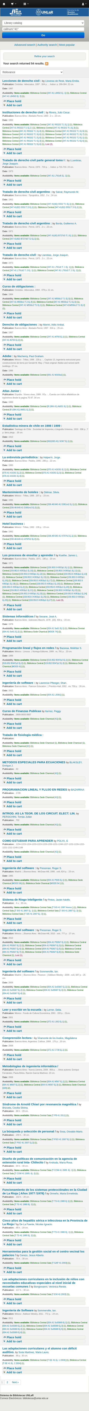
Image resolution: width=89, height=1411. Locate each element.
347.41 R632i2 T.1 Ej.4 (30, 131)
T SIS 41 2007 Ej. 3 (33, 914)
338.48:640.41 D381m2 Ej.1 (60, 504)
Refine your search (44, 56)
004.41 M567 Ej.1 (56, 1081)
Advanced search (24, 44)
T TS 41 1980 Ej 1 (60, 1201)
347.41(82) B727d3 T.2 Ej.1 (22, 239)
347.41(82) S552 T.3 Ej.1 (66, 207)
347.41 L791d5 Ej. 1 (57, 175)
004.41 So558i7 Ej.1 (57, 987)
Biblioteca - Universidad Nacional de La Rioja (4, 4)
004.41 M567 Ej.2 (11, 1085)
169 (4, 1088)
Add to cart (14, 105)
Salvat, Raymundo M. (67, 192)
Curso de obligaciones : (19, 286)
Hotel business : (14, 523)
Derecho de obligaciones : (20, 324)
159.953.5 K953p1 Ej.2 (13, 587)
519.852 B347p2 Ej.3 (54, 663)
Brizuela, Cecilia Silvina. (15, 1107)
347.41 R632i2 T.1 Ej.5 (73, 131)
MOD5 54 (16, 883)
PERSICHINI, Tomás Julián (17, 817)
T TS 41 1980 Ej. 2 (23, 1204)
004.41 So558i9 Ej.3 (53, 1326)
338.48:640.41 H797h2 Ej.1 (60, 536)
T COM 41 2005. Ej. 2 (25, 1173)
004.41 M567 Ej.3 (49, 1085)
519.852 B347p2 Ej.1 (57, 660)
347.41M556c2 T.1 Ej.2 (73, 305)
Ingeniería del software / (19, 971)
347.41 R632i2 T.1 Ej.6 (30, 134)
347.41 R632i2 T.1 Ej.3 (64, 128)
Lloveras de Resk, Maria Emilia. (62, 81)
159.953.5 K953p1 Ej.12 (31, 574)
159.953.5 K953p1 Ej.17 (40, 580)
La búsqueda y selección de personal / (29, 1131)
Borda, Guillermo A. (66, 223)
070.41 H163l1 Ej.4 (11, 476)
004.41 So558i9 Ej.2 (12, 1326)
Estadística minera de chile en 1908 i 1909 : (32, 425)
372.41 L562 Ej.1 (55, 1021)
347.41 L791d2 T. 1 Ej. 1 (59, 267)
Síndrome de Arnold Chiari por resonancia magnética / (40, 1104)
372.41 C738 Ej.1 (56, 1050)
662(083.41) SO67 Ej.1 (58, 441)
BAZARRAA (77, 789)
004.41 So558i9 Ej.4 (12, 1329)
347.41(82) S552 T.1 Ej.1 (59, 204)
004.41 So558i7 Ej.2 (12, 990)
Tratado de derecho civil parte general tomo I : (34, 160)
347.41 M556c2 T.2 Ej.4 (21, 302)
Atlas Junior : (12, 390)
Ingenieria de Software (18, 1310)
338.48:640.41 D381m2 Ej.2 (23, 507)
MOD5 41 (16, 666)
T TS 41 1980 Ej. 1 (61, 1232)
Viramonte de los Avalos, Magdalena (57, 1038)
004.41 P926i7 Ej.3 (51, 945)
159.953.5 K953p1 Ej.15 (34, 577)
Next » (15, 1382)
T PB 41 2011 (58, 1115)
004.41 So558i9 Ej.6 (12, 1332)
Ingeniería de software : (19, 682)
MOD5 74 (52, 631)
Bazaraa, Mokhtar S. (71, 648)
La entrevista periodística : (21, 457)
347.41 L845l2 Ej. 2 (12, 96)
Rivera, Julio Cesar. (59, 112)
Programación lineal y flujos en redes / (29, 648)
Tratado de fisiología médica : (23, 734)
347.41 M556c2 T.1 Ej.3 (58, 298)
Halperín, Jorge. (52, 457)
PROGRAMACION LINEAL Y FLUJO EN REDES (35, 789)
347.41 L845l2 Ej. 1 (56, 93)
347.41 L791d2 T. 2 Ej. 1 (21, 270)
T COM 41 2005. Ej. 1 (62, 1170)
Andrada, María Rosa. (61, 1162)
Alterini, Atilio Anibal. (53, 324)
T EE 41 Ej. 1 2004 (56, 1360)
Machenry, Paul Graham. (30, 356)
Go (43, 35)
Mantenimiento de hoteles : (21, 492)
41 (56, 719)
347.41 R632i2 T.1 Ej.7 (73, 134)
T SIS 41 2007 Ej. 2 (69, 910)
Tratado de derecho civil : (20, 254)
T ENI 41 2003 (59, 1294)
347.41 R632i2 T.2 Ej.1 (73, 137)
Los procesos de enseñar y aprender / (29, 555)
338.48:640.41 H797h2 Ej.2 (22, 539)
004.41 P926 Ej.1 (56, 880)
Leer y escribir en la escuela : (23, 1009)
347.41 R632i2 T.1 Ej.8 (30, 137)
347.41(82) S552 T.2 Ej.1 (21, 207)
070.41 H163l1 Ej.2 (11, 473)
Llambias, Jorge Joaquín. (55, 255)
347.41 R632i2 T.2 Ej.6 (30, 144)
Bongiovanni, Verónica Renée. (50, 1286)
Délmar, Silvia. (51, 492)
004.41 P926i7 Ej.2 (11, 945)
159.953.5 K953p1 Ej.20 (57, 587)
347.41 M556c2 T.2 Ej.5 (65, 302)
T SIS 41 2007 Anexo (62, 907)
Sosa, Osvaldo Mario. (71, 1131)
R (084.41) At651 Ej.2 (20, 409)
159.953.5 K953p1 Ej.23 (31, 593)
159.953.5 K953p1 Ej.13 (75, 574)
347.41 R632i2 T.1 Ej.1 (58, 124)
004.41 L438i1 (54, 695)
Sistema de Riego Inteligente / (23, 899)
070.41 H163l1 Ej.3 (51, 473)
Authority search (47, 44)
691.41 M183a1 (55, 375)
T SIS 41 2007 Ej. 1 (24, 910)
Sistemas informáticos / (19, 616)
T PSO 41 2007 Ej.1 (61, 1139)
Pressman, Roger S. (51, 868)
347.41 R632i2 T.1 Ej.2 (21, 128)
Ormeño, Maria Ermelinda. (64, 1193)
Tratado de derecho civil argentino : (27, 191)
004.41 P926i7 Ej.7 (11, 952)
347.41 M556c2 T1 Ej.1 (30, 305)
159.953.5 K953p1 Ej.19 (48, 584)
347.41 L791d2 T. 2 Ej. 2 (66, 270)
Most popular (67, 44)
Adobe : (8, 356)
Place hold (14, 101)
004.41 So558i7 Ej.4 (12, 993)
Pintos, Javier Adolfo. (59, 899)
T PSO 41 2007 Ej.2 (24, 1142)
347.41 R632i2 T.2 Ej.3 (30, 141)
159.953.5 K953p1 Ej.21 (21, 590)
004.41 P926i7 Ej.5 (51, 949)
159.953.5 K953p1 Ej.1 (58, 567)
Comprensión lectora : (18, 1037)
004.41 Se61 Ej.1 (56, 628)
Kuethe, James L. (68, 555)
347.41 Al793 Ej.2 (11, 340)
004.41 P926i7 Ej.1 (56, 942)
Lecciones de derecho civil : (22, 80)
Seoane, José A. (48, 616)
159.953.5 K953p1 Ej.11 (66, 570)
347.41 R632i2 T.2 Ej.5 (73, 141)
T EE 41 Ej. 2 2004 (11, 1363)
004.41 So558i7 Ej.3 (53, 990)
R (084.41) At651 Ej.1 (57, 406)
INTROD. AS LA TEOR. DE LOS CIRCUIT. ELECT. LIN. (39, 813)
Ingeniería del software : (19, 868)
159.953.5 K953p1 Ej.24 (75, 593)
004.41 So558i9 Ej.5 (53, 1329)
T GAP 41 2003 (59, 1263)
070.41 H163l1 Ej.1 (56, 469)
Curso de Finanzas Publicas (22, 711)
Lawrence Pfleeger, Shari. (53, 683)
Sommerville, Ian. (49, 971)
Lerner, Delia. (54, 1010)
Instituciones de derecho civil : (24, 112)
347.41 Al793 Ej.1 (56, 337)
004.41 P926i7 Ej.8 (51, 952)
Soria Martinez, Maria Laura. (34, 1352)
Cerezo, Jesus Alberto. (32, 1255)
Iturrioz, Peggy (53, 711)
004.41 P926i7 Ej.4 (11, 949)
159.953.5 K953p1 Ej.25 (34, 597)
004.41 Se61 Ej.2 (11, 631)
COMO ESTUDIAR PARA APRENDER (28, 840)
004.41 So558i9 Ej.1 (57, 1322)
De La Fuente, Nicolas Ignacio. (36, 1224)
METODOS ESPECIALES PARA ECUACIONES (34, 762)
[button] (13, 4)
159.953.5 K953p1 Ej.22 (66, 590)
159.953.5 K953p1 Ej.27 (40, 600)
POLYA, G (62, 841)
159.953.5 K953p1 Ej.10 (21, 570)
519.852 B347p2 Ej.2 (12, 663)
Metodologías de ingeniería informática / (30, 1066)
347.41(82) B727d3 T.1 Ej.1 (60, 235)
